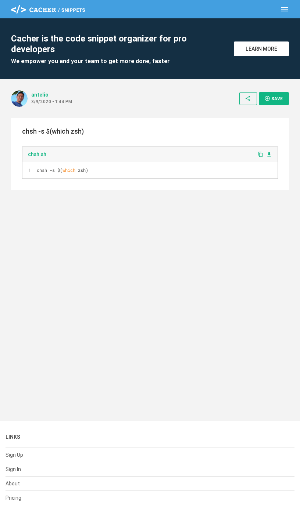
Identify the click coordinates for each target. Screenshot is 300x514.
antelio (40, 94)
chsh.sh (37, 154)
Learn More (261, 49)
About (13, 483)
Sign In (13, 469)
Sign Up (14, 455)
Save (273, 98)
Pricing (13, 498)
